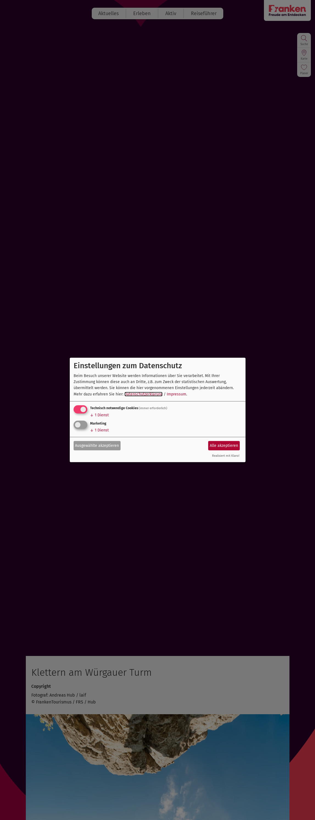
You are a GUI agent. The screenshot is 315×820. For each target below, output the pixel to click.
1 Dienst (99, 415)
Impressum (176, 394)
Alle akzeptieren (224, 445)
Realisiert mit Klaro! (225, 456)
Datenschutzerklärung (143, 394)
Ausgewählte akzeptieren (97, 445)
